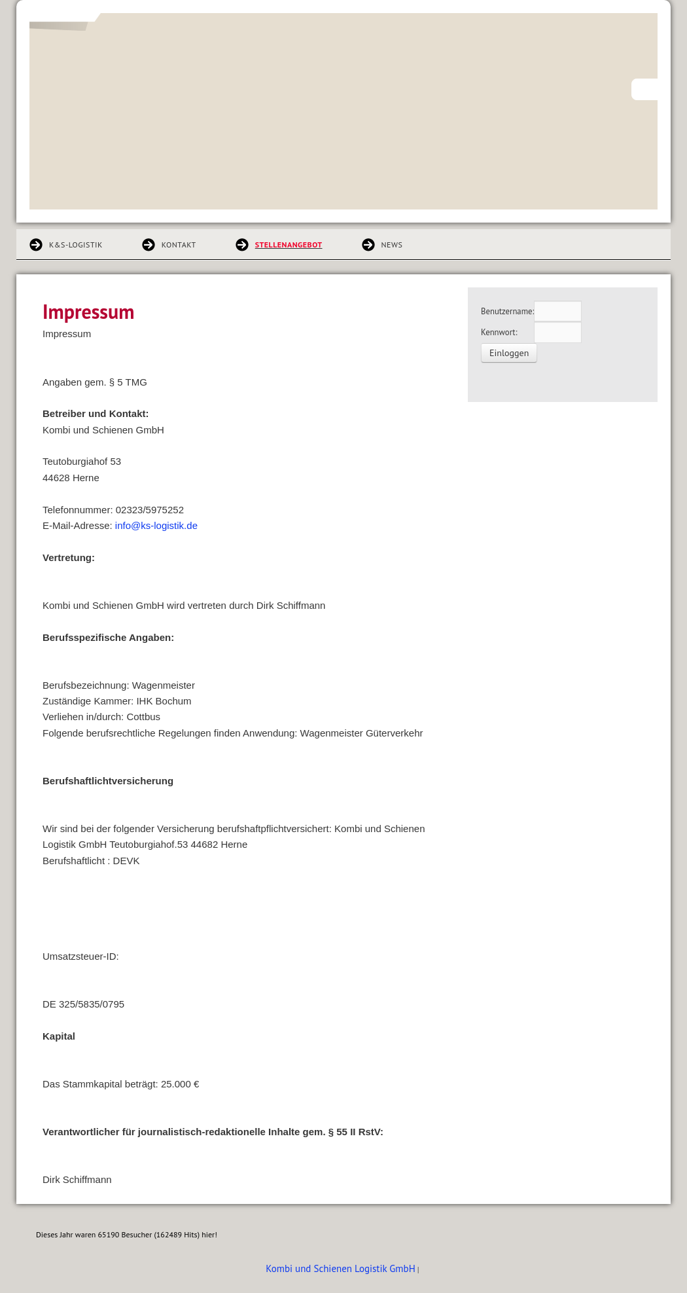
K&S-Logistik (76, 244)
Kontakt (179, 244)
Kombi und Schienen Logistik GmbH (340, 1268)
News (392, 244)
